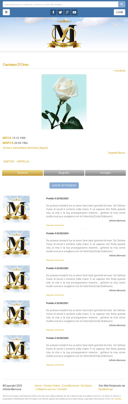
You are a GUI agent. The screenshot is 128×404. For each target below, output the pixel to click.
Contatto (117, 399)
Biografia (64, 172)
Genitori (8, 161)
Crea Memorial (70, 385)
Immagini (105, 172)
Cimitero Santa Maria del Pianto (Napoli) (25, 147)
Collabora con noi (46, 389)
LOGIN (119, 12)
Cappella (23, 161)
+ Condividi (119, 70)
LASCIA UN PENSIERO (64, 185)
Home (38, 385)
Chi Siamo (86, 385)
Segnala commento (55, 225)
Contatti (62, 389)
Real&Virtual (106, 389)
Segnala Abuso (116, 152)
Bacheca (23, 172)
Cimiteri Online (52, 385)
